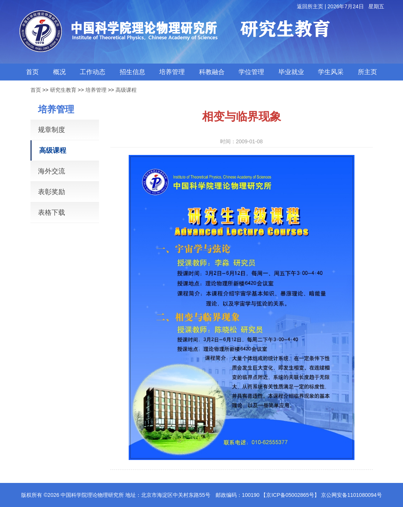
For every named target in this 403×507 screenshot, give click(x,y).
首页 (35, 90)
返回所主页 (310, 6)
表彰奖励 (51, 192)
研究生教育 (63, 90)
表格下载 (51, 212)
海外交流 (51, 171)
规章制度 (51, 130)
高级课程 (126, 90)
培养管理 (95, 90)
